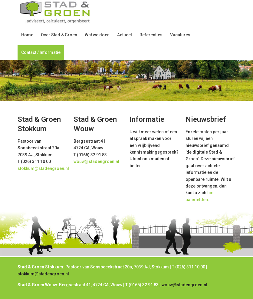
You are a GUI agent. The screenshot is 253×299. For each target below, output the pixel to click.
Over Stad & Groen (59, 34)
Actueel (124, 34)
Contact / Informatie (41, 52)
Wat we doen (97, 34)
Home (27, 34)
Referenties (151, 34)
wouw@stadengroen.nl (96, 161)
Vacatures (180, 34)
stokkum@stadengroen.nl (43, 168)
